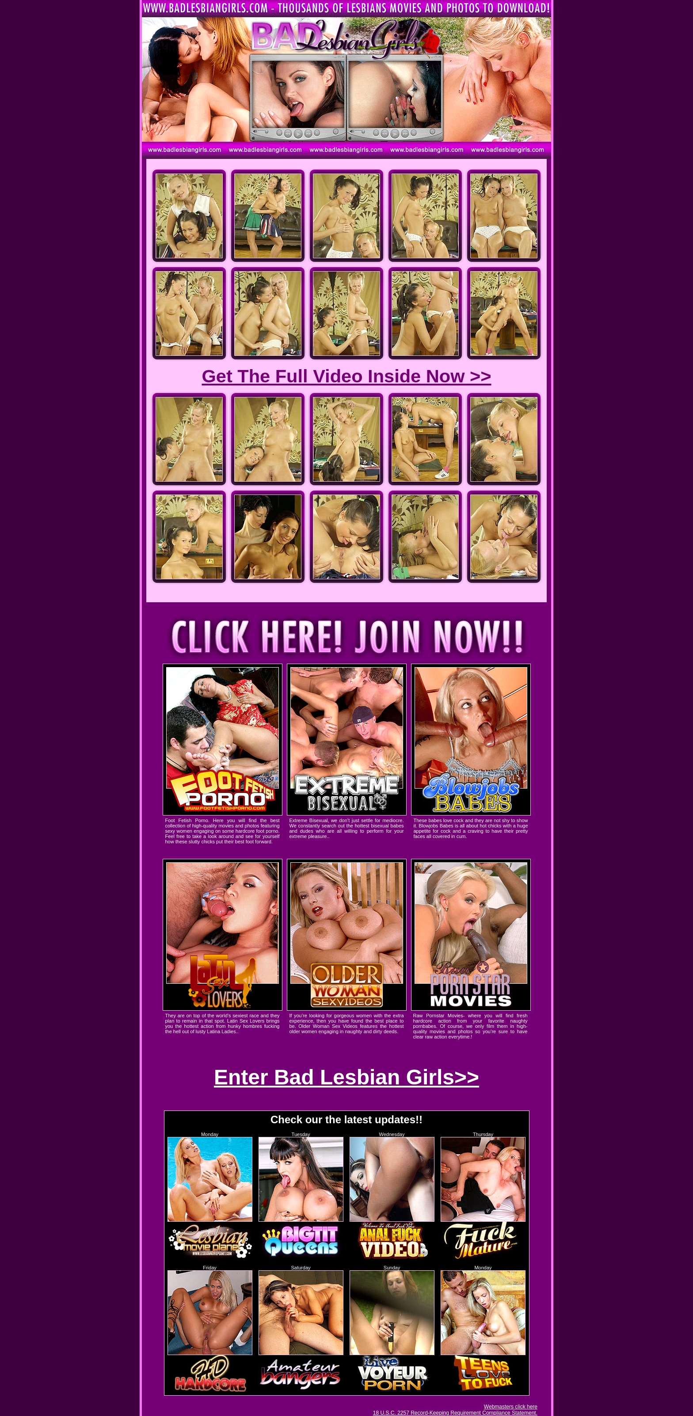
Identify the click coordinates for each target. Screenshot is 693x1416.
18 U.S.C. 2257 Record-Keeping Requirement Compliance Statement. (455, 1413)
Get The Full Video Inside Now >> (346, 376)
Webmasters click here (510, 1407)
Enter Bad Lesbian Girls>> (346, 1077)
